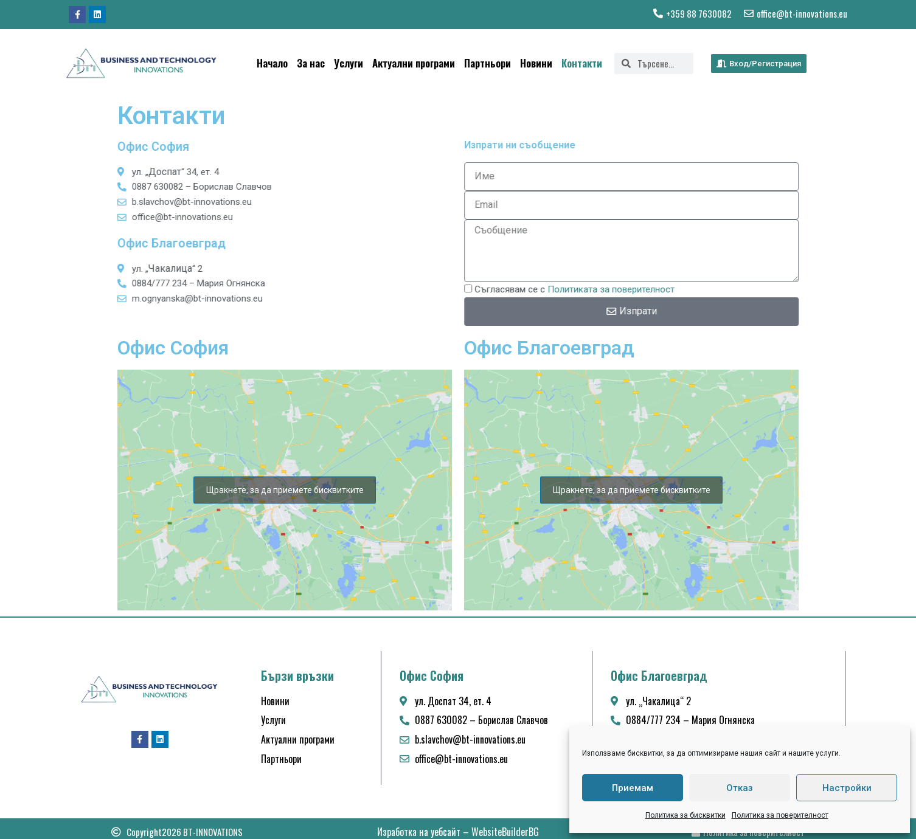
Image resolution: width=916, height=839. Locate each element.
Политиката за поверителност (639, 289)
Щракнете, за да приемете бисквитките (285, 489)
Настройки (847, 787)
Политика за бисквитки (685, 815)
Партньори (487, 63)
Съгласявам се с (603, 289)
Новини (536, 63)
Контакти (581, 63)
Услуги (348, 63)
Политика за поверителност (780, 815)
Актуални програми (413, 63)
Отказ (739, 787)
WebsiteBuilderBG (505, 831)
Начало (272, 63)
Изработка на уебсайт (418, 831)
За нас (311, 63)
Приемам (632, 787)
